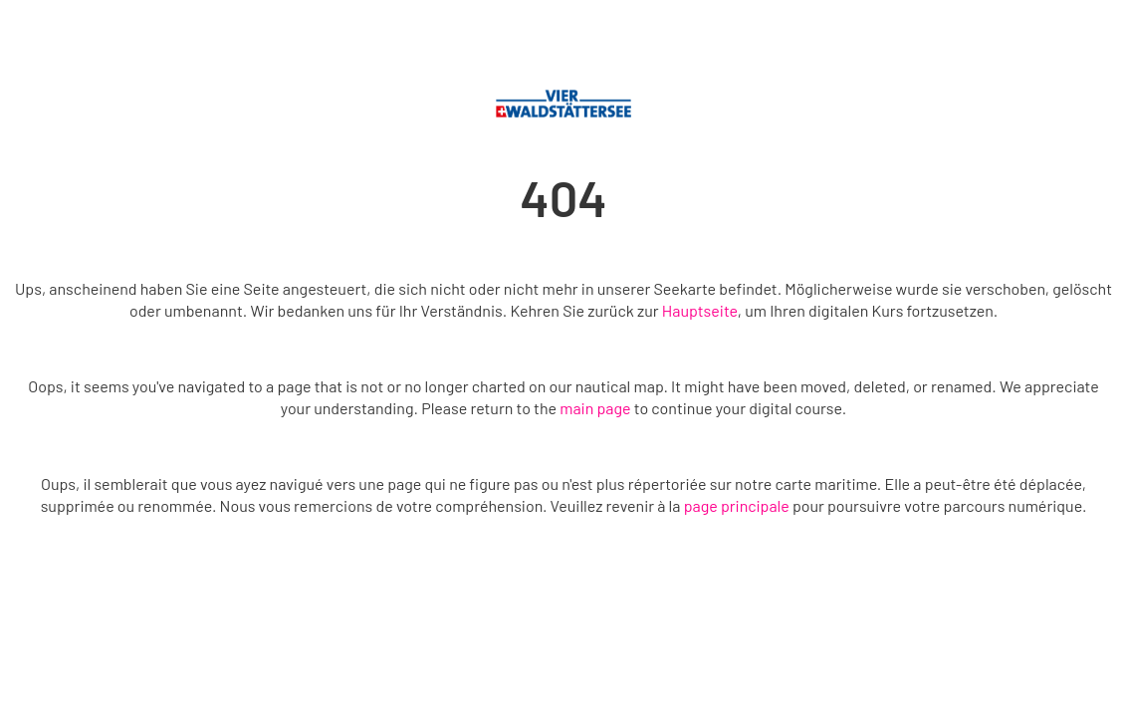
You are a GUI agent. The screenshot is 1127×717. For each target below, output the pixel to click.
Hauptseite (700, 310)
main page (595, 407)
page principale (736, 505)
